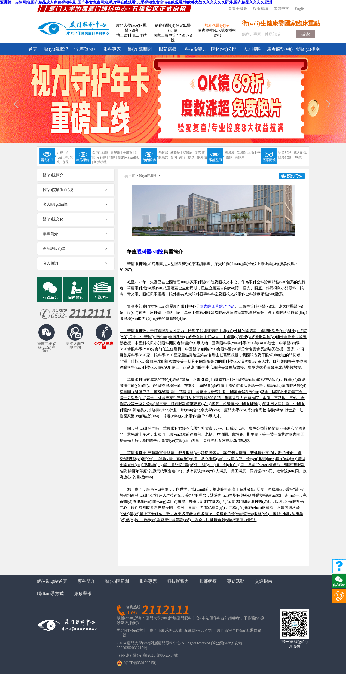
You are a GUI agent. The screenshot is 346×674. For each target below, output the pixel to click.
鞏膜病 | (176, 152)
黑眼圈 (241, 152)
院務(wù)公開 (224, 49)
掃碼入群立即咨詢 (75, 346)
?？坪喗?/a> (84, 49)
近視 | (61, 152)
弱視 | (113, 157)
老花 (65, 162)
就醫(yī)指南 (308, 49)
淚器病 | (188, 152)
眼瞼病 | (164, 157)
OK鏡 (297, 157)
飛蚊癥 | (164, 152)
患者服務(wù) (280, 49)
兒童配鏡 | (285, 152)
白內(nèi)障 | (101, 152)
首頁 (33, 49)
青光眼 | (116, 152)
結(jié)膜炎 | (187, 157)
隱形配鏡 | (285, 157)
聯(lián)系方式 (50, 593)
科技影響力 (196, 49)
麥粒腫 (200, 152)
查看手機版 (237, 9)
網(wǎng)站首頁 (52, 581)
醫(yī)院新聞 (139, 49)
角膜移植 (100, 162)
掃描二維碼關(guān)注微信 (46, 346)
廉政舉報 (82, 593)
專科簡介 (86, 581)
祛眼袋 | (230, 152)
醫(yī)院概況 (56, 49)
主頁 (131, 176)
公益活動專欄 (103, 346)
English (301, 9)
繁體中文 (281, 9)
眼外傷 (202, 157)
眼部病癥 (167, 49)
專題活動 (235, 581)
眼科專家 (112, 49)
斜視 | (104, 157)
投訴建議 (260, 9)
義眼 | (230, 157)
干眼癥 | (128, 152)
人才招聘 (252, 49)
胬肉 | (174, 157)
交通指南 (263, 581)
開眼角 (240, 157)
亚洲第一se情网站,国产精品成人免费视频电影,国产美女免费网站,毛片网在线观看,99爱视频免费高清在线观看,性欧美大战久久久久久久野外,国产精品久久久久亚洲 (136, 2)
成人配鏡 (300, 152)
